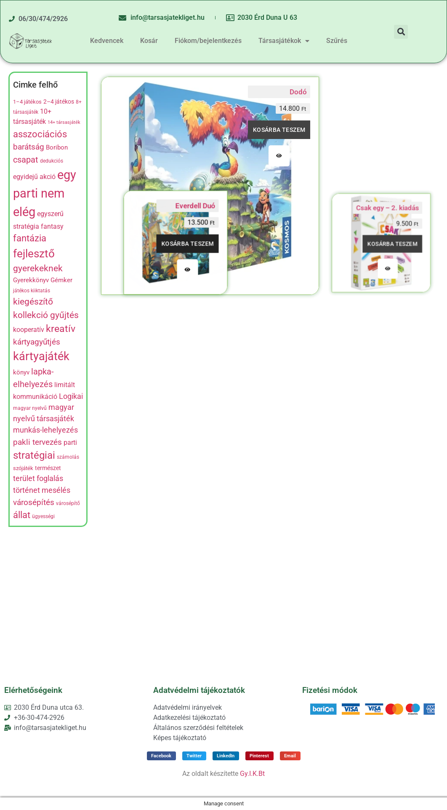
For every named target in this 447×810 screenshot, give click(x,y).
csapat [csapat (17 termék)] (25, 160)
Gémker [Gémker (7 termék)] (61, 280)
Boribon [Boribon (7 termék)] (57, 147)
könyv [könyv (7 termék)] (21, 372)
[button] (401, 32)
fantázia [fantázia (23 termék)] (29, 238)
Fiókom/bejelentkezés (208, 41)
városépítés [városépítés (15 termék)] (33, 502)
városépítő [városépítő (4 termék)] (68, 503)
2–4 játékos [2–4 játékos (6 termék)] (58, 101)
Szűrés (336, 41)
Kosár (149, 41)
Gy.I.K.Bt (252, 774)
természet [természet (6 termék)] (48, 468)
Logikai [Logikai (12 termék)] (71, 396)
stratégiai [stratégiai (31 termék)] (34, 455)
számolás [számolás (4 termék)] (68, 457)
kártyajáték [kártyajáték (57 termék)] (41, 356)
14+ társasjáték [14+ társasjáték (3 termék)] (64, 122)
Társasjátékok (283, 40)
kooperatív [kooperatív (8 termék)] (28, 330)
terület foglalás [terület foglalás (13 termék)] (38, 478)
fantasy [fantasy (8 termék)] (52, 226)
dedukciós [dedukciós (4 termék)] (51, 161)
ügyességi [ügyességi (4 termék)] (43, 516)
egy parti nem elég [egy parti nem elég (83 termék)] (44, 193)
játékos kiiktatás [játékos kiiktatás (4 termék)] (31, 291)
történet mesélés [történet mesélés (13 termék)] (41, 490)
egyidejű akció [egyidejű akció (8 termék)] (34, 177)
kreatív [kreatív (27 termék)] (60, 328)
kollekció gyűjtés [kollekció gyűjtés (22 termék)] (46, 315)
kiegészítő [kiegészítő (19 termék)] (33, 302)
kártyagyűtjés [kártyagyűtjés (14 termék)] (36, 342)
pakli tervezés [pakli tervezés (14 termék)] (37, 442)
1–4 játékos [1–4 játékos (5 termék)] (27, 102)
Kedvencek (106, 41)
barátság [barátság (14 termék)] (28, 147)
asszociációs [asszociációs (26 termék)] (40, 133)
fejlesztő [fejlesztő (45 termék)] (34, 253)
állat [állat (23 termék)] (21, 515)
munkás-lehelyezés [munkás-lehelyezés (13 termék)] (45, 430)
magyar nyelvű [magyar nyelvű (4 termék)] (30, 408)
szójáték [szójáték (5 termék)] (23, 468)
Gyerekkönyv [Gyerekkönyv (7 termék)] (31, 280)
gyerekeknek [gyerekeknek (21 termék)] (38, 268)
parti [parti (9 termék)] (70, 442)
